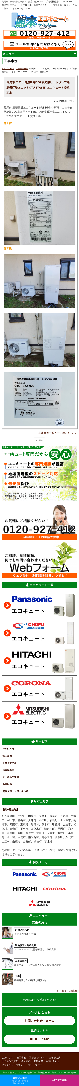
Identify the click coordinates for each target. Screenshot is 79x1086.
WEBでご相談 (59, 1080)
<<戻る (39, 440)
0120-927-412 (39, 1039)
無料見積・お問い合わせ (15, 791)
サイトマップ (35, 1065)
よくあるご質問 (10, 777)
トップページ (8, 68)
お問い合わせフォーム (40, 1020)
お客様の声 (8, 770)
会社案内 (7, 784)
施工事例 (7, 756)
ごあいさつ (8, 749)
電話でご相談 (19, 1080)
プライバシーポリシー (13, 1065)
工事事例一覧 (22, 68)
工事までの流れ (10, 763)
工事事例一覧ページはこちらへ (57, 432)
